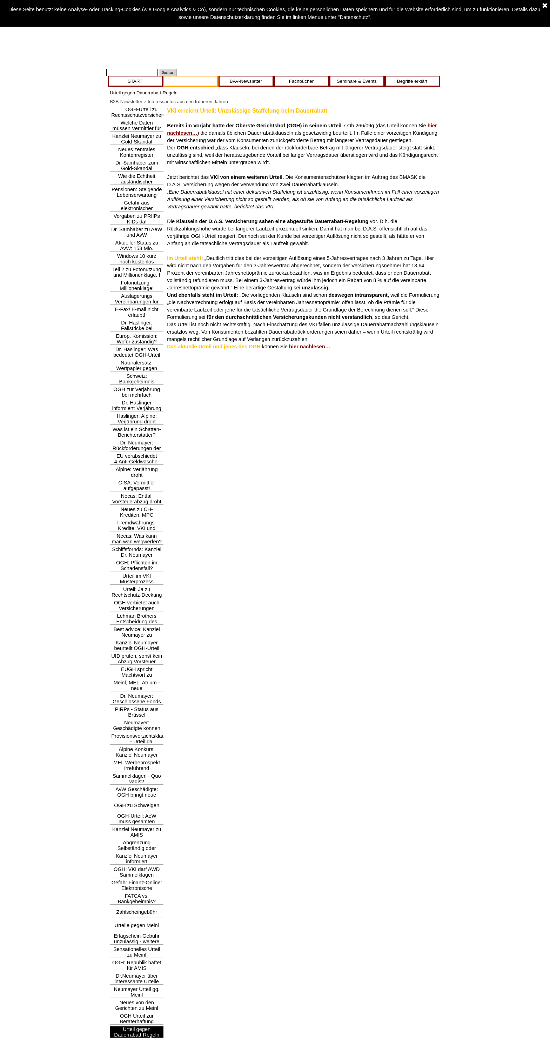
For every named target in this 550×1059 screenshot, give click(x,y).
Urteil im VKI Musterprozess (137, 578)
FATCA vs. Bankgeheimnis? (137, 898)
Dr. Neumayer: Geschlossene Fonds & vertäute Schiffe (137, 701)
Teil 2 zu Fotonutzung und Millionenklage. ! (136, 272)
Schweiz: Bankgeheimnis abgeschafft (136, 381)
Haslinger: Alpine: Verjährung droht (137, 418)
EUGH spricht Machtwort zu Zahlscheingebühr (136, 674)
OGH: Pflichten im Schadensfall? (136, 565)
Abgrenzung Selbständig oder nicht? (137, 848)
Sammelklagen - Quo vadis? (137, 778)
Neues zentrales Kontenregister (136, 152)
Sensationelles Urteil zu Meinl (136, 952)
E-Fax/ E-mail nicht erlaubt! (137, 312)
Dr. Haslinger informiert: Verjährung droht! (136, 408)
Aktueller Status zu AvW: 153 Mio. (136, 245)
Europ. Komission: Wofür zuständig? (136, 338)
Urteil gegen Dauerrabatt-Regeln (136, 1032)
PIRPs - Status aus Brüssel (137, 712)
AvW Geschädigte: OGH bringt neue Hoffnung (136, 794)
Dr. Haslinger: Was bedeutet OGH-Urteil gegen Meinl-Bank (136, 355)
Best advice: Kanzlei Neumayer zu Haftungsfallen (137, 634)
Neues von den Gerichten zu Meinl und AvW (136, 1008)
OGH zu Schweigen (136, 805)
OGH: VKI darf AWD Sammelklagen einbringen (137, 874)
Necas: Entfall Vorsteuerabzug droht (136, 498)
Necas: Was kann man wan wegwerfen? (137, 538)
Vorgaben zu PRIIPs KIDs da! (137, 218)
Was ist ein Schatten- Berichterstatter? (137, 432)
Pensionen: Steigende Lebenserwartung (137, 192)
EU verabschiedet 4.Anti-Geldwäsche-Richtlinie (136, 461)
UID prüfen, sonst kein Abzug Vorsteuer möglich (136, 661)
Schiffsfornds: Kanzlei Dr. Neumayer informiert (136, 555)
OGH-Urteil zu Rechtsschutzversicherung (141, 112)
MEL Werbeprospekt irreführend (136, 765)
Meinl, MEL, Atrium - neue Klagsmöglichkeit (137, 688)
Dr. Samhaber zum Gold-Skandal (136, 165)
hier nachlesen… (309, 346)
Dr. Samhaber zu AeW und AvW (136, 232)
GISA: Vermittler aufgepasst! (136, 485)
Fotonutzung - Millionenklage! (137, 285)
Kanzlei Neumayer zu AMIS (136, 832)
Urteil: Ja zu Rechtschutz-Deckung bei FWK (137, 595)
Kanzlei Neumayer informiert (137, 858)
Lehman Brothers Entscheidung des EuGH (136, 621)
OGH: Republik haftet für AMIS (136, 965)
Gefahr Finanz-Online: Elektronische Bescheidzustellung (137, 888)
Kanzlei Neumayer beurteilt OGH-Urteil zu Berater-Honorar (136, 648)
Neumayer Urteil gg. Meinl (137, 992)
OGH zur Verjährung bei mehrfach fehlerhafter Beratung (137, 395)
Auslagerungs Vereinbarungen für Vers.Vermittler (137, 301)
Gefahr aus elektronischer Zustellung (137, 208)
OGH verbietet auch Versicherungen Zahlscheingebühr (137, 608)
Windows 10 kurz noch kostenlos (136, 258)
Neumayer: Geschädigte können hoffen (136, 728)
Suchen (167, 72)
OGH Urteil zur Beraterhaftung (137, 1018)
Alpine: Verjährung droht (137, 472)
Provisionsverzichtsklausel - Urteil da (141, 738)
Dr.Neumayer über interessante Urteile (137, 978)
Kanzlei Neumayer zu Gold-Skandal (136, 139)
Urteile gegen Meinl (137, 925)
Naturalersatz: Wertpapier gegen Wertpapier (136, 368)
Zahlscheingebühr (136, 912)
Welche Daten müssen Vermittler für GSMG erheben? (136, 128)
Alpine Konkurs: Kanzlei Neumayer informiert (137, 754)
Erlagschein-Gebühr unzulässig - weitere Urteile (137, 941)
